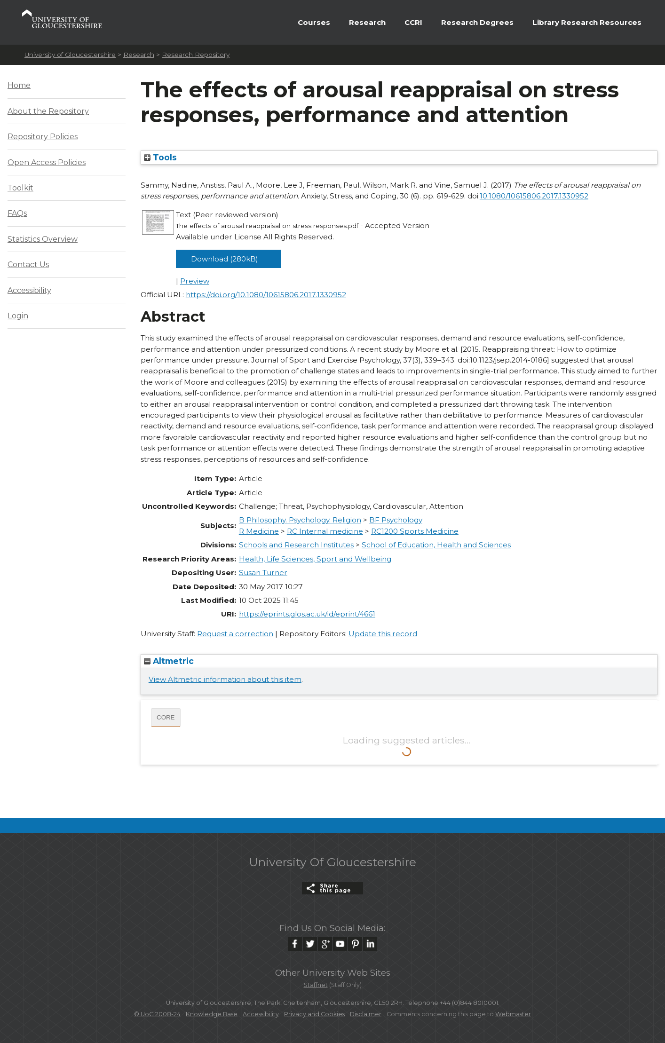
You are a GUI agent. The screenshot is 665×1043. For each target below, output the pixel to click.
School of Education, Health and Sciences (436, 544)
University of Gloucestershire (70, 54)
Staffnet (316, 984)
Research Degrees (477, 22)
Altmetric (169, 661)
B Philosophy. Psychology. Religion (300, 519)
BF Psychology (395, 519)
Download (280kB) (224, 258)
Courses (314, 22)
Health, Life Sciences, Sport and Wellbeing (315, 558)
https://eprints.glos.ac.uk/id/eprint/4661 (307, 613)
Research (367, 22)
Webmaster (513, 1014)
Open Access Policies (47, 162)
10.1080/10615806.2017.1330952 (534, 195)
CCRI (413, 22)
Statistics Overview (43, 239)
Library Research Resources (586, 22)
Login (18, 315)
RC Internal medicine (325, 531)
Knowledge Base (212, 1014)
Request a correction (235, 633)
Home (19, 85)
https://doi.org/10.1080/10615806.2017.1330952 (266, 294)
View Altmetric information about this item (225, 679)
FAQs (17, 213)
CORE (166, 717)
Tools (160, 157)
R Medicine (259, 531)
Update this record (382, 633)
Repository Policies (43, 136)
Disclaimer (365, 1014)
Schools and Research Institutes (296, 544)
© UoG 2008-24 (157, 1014)
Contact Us (28, 264)
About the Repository (48, 111)
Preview (194, 281)
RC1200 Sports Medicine (415, 531)
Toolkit (20, 187)
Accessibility (29, 290)
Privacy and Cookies (314, 1014)
